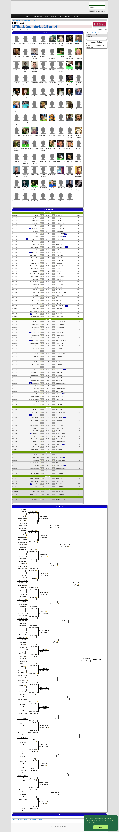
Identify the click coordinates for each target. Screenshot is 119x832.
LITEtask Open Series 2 (29, 20)
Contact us (53, 16)
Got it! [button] (101, 827)
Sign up (103, 11)
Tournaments (67, 16)
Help (60, 16)
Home (26, 16)
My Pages (75, 16)
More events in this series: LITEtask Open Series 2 (27, 819)
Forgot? (97, 11)
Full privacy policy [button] (91, 822)
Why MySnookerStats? (37, 16)
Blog (46, 16)
